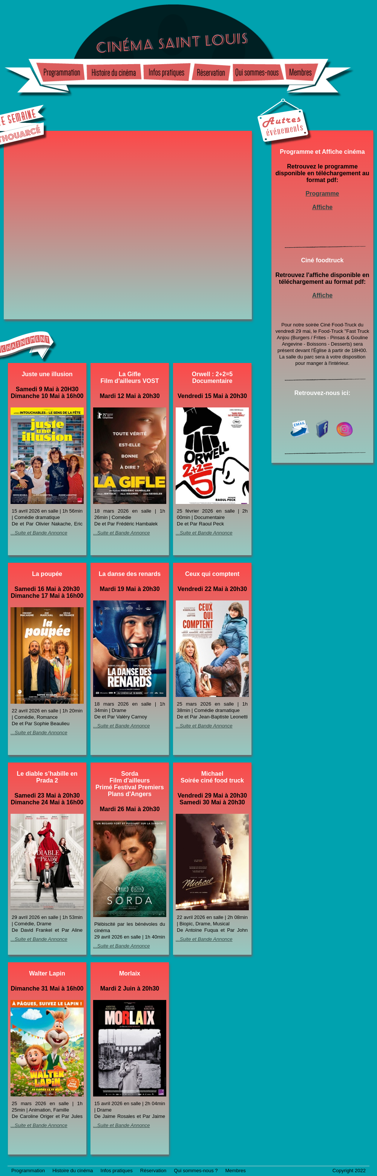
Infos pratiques (117, 1170)
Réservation (153, 1170)
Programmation (28, 1170)
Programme (322, 193)
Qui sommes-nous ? (196, 1170)
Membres (235, 1170)
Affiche (322, 207)
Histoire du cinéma (72, 1170)
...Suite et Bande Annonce (39, 533)
